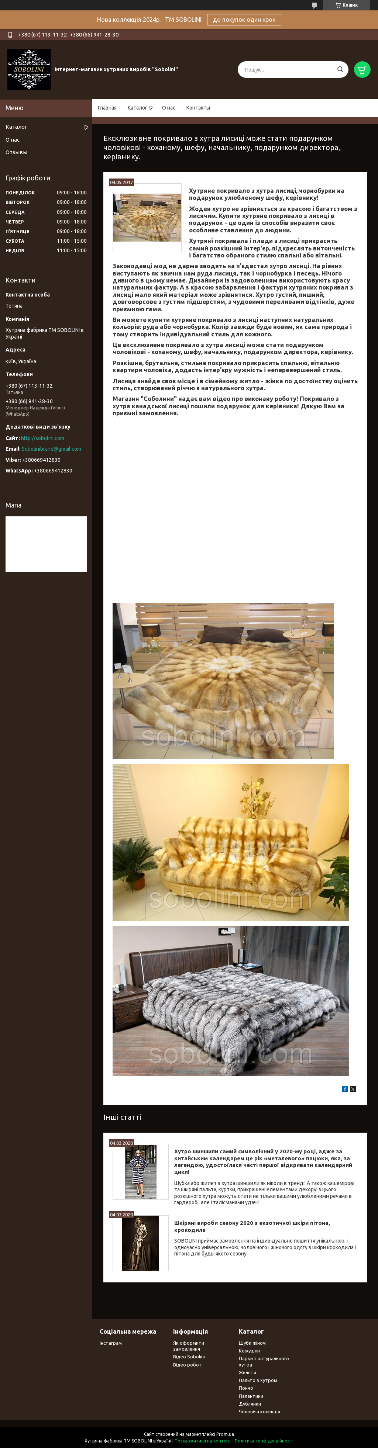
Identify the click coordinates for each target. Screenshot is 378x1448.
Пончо (246, 1387)
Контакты (198, 108)
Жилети (247, 1372)
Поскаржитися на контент (203, 1440)
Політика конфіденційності (264, 1440)
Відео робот (187, 1364)
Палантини (251, 1396)
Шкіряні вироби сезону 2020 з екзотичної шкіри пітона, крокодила (252, 1226)
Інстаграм (111, 1342)
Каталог (137, 108)
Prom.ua (225, 1434)
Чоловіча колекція (259, 1411)
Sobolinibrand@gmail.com (51, 449)
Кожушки (249, 1350)
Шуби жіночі (253, 1342)
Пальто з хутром (258, 1380)
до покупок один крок (244, 19)
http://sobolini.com (42, 438)
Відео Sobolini (189, 1356)
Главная (107, 108)
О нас (168, 108)
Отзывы (16, 152)
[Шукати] (340, 69)
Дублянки (250, 1403)
